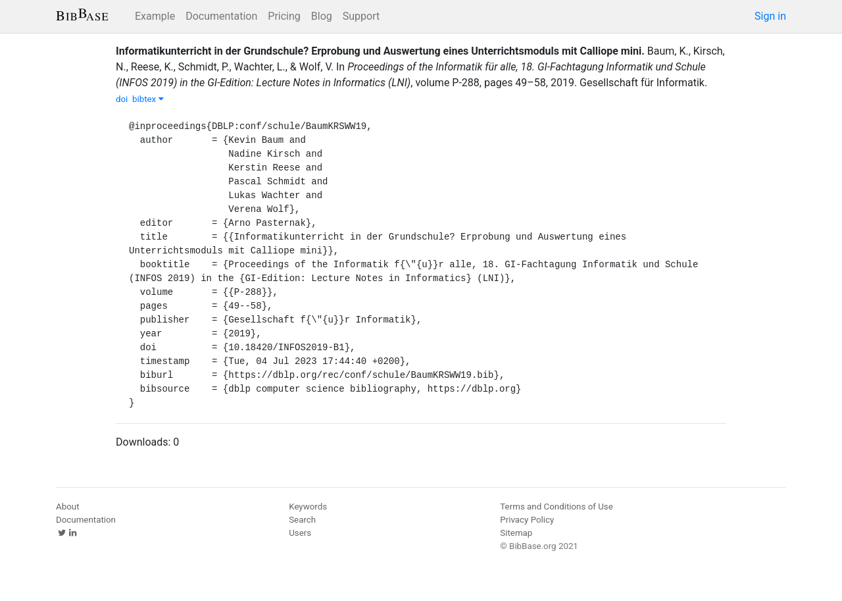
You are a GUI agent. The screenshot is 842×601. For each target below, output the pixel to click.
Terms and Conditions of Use (556, 506)
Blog (321, 16)
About (68, 506)
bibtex (148, 99)
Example (155, 16)
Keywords (308, 506)
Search (302, 520)
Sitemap (516, 533)
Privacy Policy (527, 520)
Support (361, 16)
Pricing (284, 16)
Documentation (221, 16)
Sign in (770, 16)
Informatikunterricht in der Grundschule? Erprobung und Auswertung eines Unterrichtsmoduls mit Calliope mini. (380, 51)
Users (300, 533)
